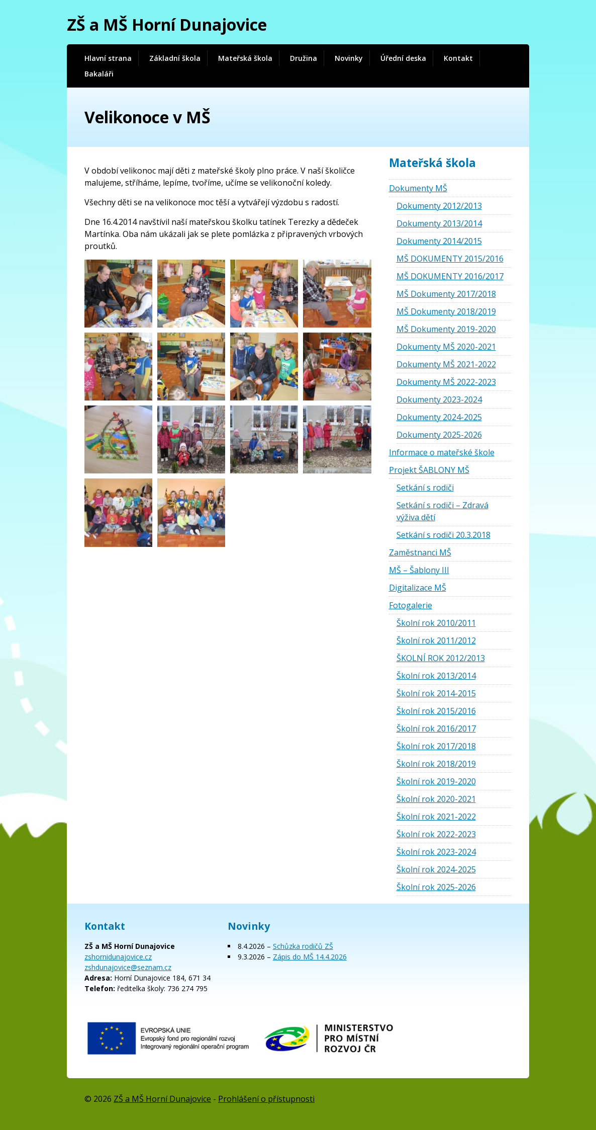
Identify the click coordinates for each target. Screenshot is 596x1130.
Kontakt (458, 58)
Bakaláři (99, 73)
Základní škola (175, 58)
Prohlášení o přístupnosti (266, 1098)
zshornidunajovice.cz (118, 956)
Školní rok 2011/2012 (436, 640)
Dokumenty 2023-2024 (439, 399)
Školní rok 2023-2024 (436, 851)
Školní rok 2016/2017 (436, 728)
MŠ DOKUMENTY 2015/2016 (450, 258)
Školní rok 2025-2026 (436, 887)
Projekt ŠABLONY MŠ (429, 469)
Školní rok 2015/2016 (436, 710)
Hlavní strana (108, 58)
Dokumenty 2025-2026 (439, 434)
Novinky (349, 58)
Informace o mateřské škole (441, 452)
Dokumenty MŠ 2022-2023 (446, 381)
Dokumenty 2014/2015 (439, 241)
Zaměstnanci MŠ (420, 552)
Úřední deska (403, 58)
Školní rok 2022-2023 (436, 834)
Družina (303, 58)
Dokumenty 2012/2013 (439, 205)
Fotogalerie (410, 605)
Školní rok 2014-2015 (436, 693)
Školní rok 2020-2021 (436, 798)
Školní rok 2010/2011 (436, 622)
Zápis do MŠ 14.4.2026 (310, 956)
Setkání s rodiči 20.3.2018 (443, 534)
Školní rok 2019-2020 (436, 781)
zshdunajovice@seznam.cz (127, 967)
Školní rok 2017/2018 (436, 746)
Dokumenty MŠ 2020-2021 (446, 346)
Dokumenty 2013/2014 (439, 223)
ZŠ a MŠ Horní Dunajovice (167, 24)
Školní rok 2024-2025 (436, 869)
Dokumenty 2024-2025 (439, 417)
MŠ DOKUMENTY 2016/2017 (450, 276)
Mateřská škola (245, 58)
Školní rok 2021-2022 (436, 816)
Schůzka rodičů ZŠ (303, 946)
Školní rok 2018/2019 (436, 763)
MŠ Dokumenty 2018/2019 (446, 311)
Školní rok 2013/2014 (436, 675)
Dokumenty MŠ (418, 188)
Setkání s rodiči (425, 487)
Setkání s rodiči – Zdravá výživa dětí (442, 511)
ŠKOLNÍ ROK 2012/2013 (440, 658)
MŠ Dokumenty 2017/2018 (446, 293)
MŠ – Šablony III (419, 570)
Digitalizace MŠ (417, 587)
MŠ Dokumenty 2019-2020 (446, 329)
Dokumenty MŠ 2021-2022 (446, 364)
